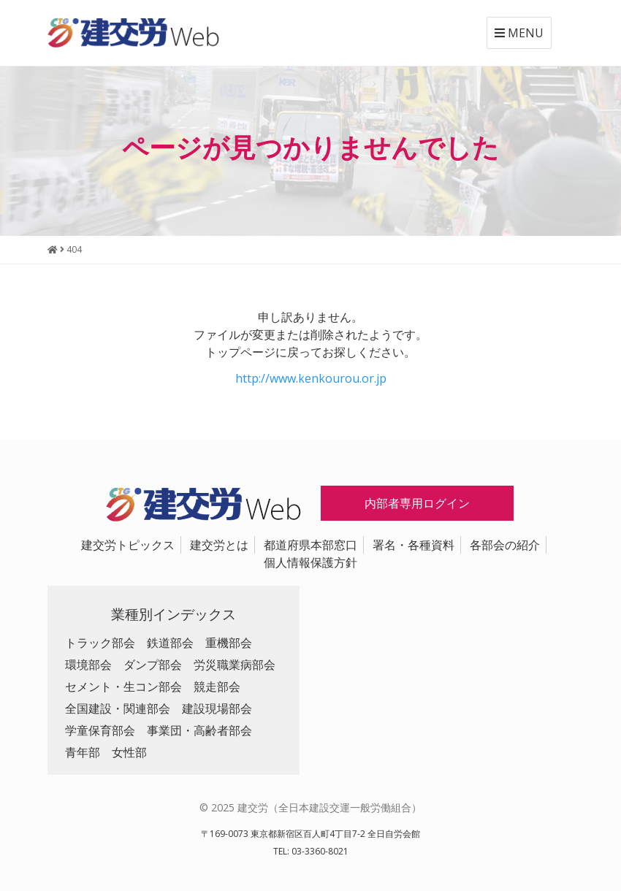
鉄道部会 (170, 643)
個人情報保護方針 (310, 562)
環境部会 (88, 665)
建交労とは (219, 545)
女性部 (129, 752)
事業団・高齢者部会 (199, 730)
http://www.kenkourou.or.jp (310, 378)
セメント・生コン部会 (123, 686)
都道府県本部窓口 (310, 545)
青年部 (82, 752)
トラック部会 (100, 643)
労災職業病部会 (234, 665)
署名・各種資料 (413, 545)
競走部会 (217, 686)
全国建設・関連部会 (117, 708)
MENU (519, 33)
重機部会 (228, 643)
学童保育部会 (100, 730)
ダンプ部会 (152, 665)
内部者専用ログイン (417, 503)
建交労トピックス (128, 545)
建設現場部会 (217, 708)
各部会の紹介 (505, 545)
